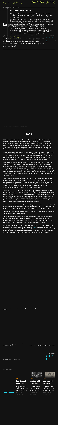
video (34, 227)
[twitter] (49, 356)
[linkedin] (46, 41)
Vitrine (18, 378)
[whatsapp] (46, 356)
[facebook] (52, 356)
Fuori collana (6, 19)
